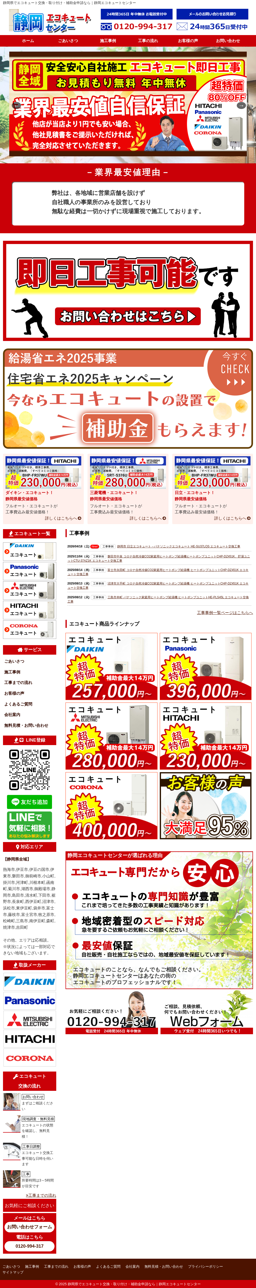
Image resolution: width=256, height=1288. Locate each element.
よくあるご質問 (18, 704)
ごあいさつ (68, 41)
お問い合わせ (228, 41)
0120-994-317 (30, 1246)
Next (239, 104)
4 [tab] (139, 154)
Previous (14, 104)
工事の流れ (148, 41)
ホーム (28, 41)
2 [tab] (124, 154)
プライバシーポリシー (205, 1266)
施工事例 (108, 41)
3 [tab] (131, 154)
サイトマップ (13, 1272)
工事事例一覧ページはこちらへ (225, 613)
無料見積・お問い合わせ (26, 725)
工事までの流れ (18, 682)
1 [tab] (116, 154)
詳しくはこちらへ (61, 518)
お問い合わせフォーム (29, 1226)
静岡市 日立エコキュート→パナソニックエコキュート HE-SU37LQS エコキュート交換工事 (178, 546)
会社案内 (12, 715)
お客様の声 (188, 41)
